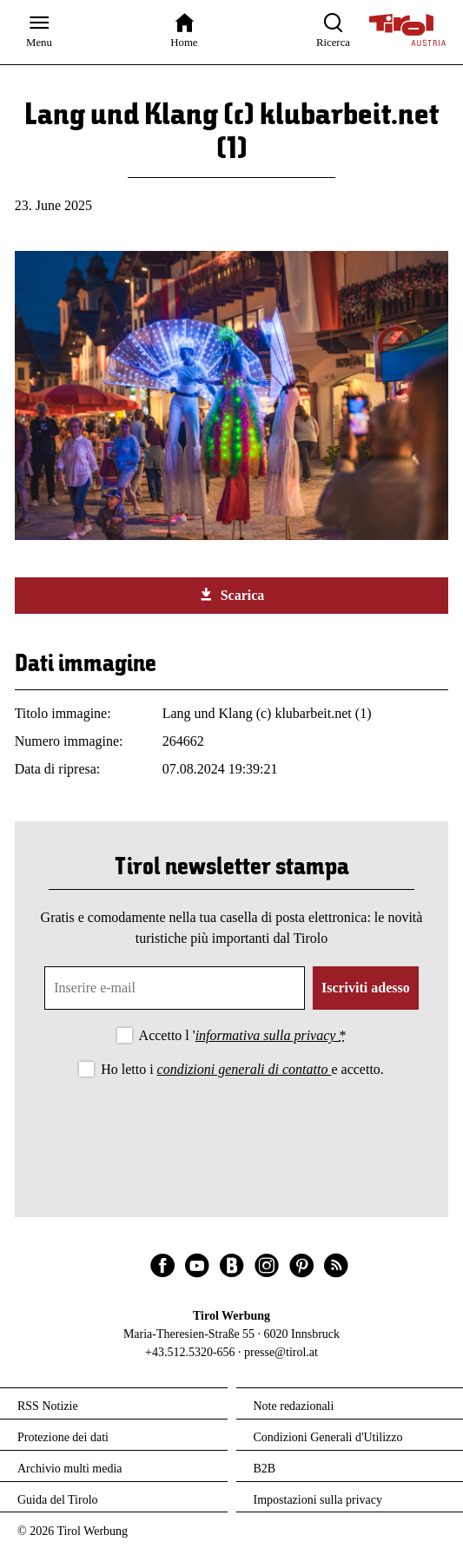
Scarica (232, 595)
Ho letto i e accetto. (242, 1069)
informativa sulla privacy (267, 1035)
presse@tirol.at (281, 1352)
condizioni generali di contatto (244, 1069)
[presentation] (232, 1129)
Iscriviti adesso (365, 987)
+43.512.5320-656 (190, 1352)
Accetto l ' (243, 1035)
